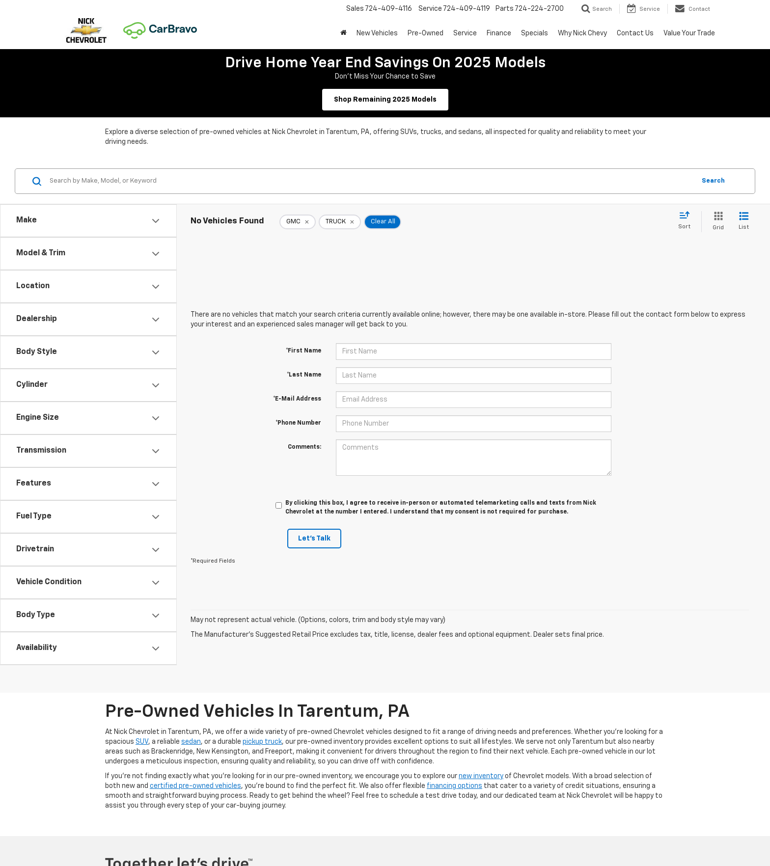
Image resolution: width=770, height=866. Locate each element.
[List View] (743, 221)
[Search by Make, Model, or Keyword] (371, 181)
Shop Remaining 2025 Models (385, 99)
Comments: (304, 447)
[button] (343, 33)
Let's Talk (314, 538)
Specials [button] (534, 33)
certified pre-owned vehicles (195, 786)
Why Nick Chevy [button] (582, 33)
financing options (454, 786)
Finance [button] (499, 33)
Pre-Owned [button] (425, 33)
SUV (142, 741)
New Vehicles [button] (377, 33)
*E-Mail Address (297, 399)
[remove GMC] (297, 222)
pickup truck (262, 741)
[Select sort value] (687, 221)
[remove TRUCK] (340, 222)
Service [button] (465, 33)
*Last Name (304, 375)
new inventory (481, 776)
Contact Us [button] (635, 33)
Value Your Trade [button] (689, 33)
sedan (191, 741)
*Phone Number (298, 423)
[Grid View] (716, 221)
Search (713, 181)
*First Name (303, 351)
